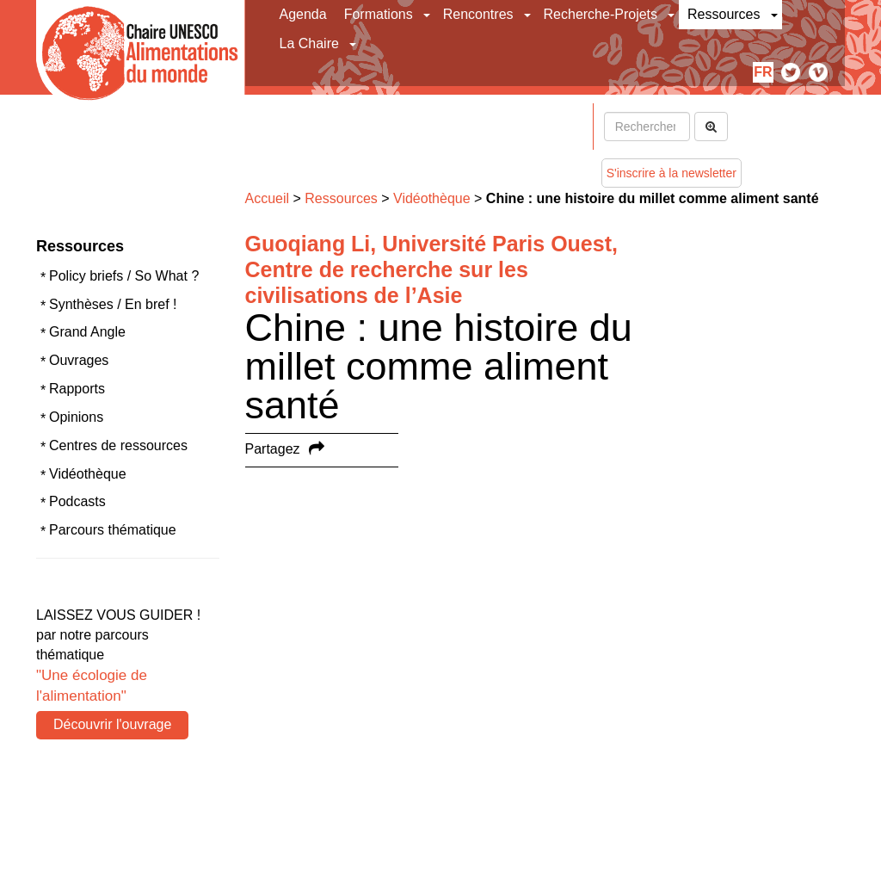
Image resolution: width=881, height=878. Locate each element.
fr (763, 72)
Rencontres (478, 14)
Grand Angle (87, 332)
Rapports (77, 388)
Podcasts (77, 501)
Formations (378, 14)
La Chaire (309, 43)
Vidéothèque (87, 474)
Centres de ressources (118, 445)
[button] (428, 14)
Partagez (272, 449)
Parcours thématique (112, 529)
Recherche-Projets (601, 14)
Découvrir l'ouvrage (112, 724)
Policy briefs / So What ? (124, 276)
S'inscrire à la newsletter (671, 173)
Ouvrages (78, 360)
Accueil (267, 198)
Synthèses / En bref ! (113, 304)
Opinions (76, 417)
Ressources (723, 14)
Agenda (303, 14)
